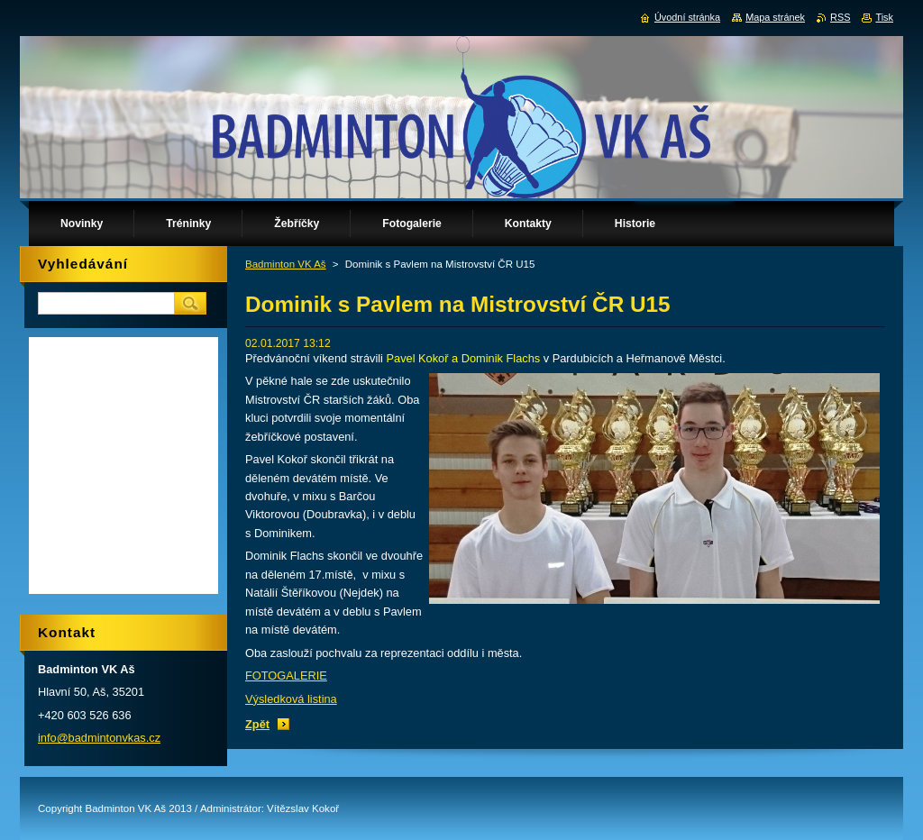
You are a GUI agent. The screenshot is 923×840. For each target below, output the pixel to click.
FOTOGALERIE (286, 675)
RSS (840, 17)
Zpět (257, 724)
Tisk (884, 17)
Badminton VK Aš (285, 264)
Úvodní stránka (687, 17)
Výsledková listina (291, 699)
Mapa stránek (775, 17)
